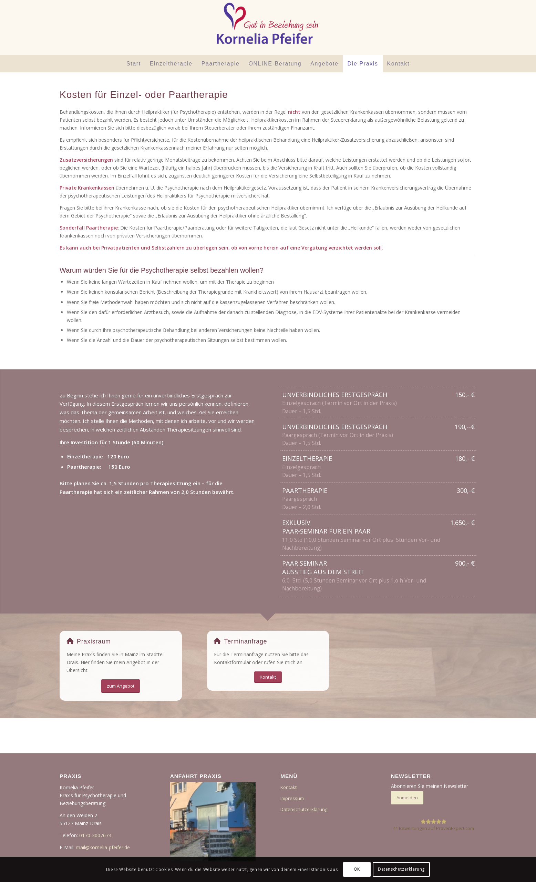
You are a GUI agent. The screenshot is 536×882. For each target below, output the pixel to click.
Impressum (292, 798)
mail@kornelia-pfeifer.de (103, 847)
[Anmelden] (407, 797)
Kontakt (288, 787)
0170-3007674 (95, 835)
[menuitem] (133, 63)
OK (357, 869)
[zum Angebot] (120, 686)
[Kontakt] (268, 677)
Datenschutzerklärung (303, 809)
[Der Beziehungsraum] (268, 27)
